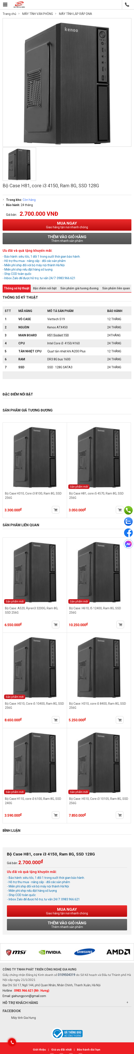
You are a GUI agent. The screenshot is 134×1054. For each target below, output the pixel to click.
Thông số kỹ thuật (16, 288)
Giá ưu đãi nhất (61, 1049)
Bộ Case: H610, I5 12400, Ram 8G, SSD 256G (99, 608)
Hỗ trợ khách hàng (20, 1003)
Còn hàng (29, 200)
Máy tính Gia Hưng (23, 1018)
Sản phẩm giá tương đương (79, 288)
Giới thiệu (39, 1049)
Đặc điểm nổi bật (45, 288)
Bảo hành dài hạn (88, 1049)
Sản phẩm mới (79, 486)
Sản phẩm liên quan (116, 288)
